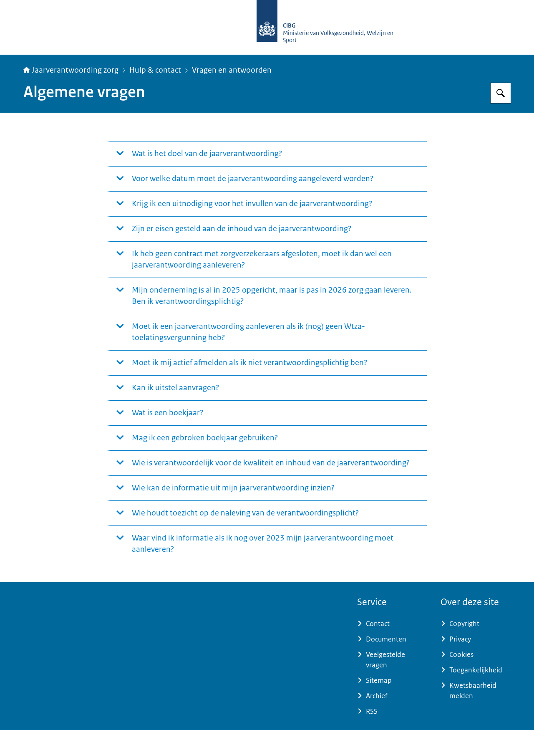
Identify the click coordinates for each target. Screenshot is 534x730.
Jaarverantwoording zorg (70, 70)
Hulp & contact (155, 70)
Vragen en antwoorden (232, 70)
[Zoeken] (501, 93)
